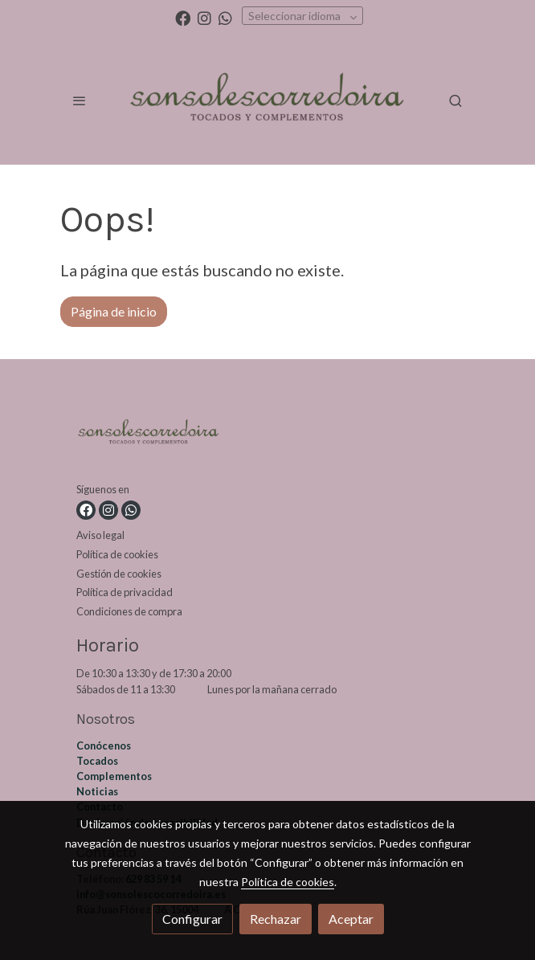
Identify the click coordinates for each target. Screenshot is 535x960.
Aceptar (351, 918)
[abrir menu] (79, 100)
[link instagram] (204, 17)
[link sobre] (267, 436)
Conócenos (103, 745)
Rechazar (275, 918)
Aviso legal (100, 535)
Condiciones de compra (129, 611)
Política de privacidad (124, 592)
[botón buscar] (455, 100)
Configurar (192, 918)
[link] (267, 100)
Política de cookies (117, 554)
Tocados (97, 760)
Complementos (114, 776)
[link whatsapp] (225, 17)
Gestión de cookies (118, 573)
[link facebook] (182, 17)
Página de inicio (114, 311)
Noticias (97, 791)
